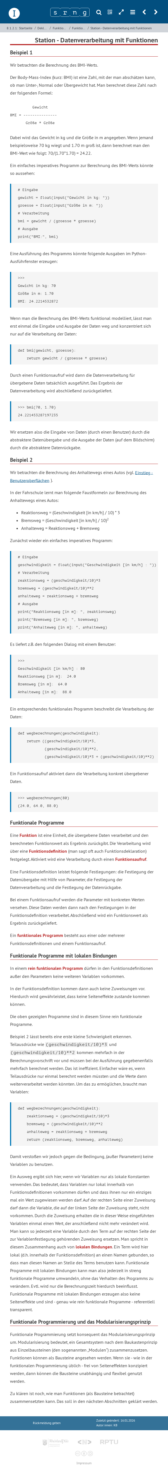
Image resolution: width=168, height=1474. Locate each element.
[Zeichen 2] (65, 12)
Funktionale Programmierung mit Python (60, 28)
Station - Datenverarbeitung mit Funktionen (121, 28)
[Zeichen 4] (85, 12)
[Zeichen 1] (55, 12)
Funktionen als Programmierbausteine (79, 28)
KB (115, 1425)
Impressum (84, 1463)
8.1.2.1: (12, 28)
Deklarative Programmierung (43, 28)
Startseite (25, 28)
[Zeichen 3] (75, 12)
